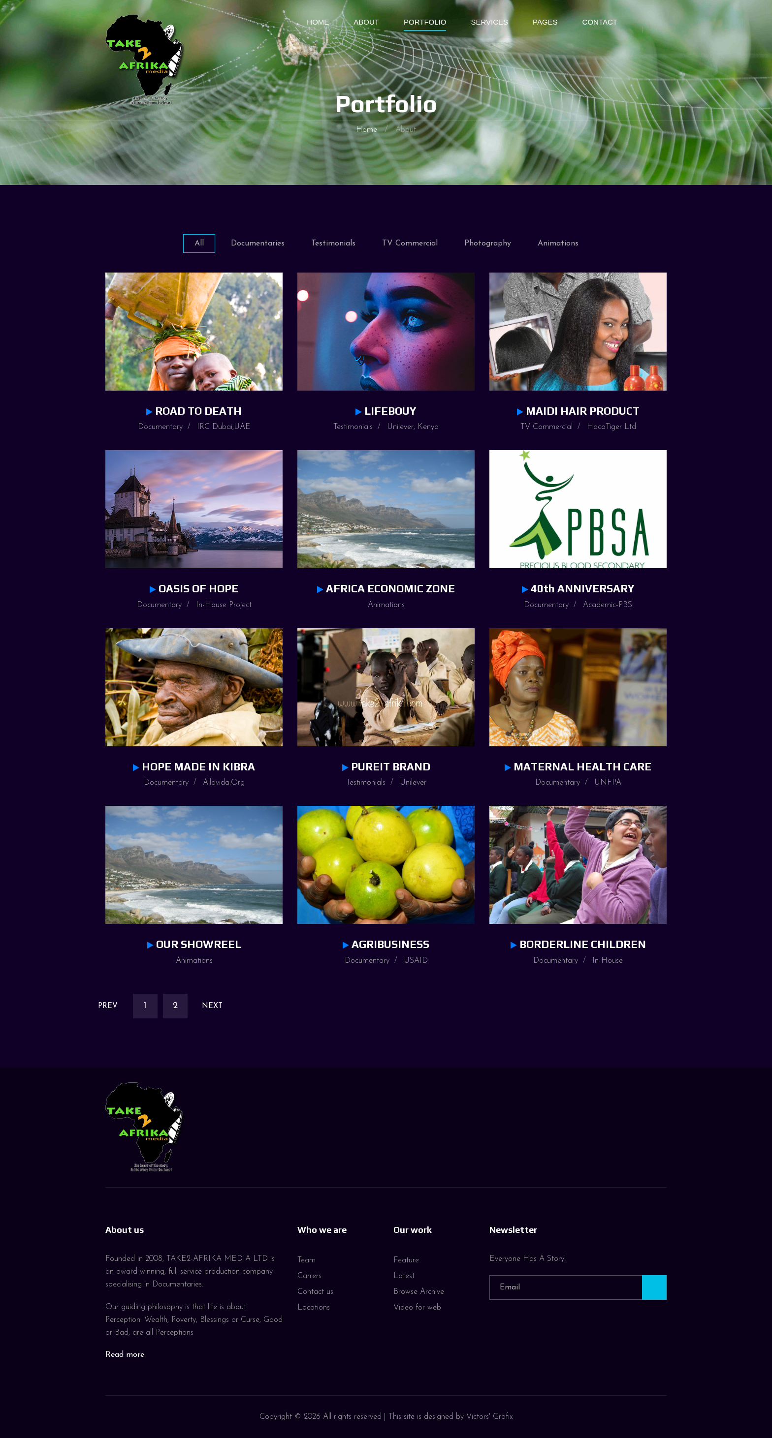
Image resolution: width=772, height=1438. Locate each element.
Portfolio (425, 22)
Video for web (417, 1308)
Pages (545, 22)
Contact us (315, 1292)
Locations (313, 1308)
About (366, 22)
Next (212, 1006)
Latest (404, 1276)
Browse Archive (418, 1292)
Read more (124, 1355)
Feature (406, 1260)
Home (318, 22)
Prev (108, 1006)
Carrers (309, 1276)
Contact (599, 22)
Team (306, 1260)
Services (489, 22)
